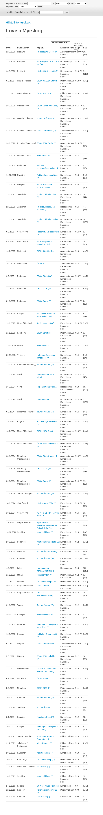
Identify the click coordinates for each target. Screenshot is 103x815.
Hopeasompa (43, 399)
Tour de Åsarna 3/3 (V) (47, 551)
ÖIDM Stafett (42, 678)
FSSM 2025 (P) (44, 288)
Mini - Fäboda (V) (44, 743)
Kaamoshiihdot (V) (45, 532)
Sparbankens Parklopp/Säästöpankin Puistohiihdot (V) (47, 525)
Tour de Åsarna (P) (45, 493)
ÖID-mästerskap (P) (46, 759)
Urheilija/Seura (32, 12)
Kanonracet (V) (43, 155)
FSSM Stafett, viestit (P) (47, 456)
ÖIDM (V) (41, 263)
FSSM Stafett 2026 (45, 118)
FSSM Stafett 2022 (45, 644)
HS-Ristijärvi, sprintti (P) (47, 71)
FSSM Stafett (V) (44, 276)
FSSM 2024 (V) (44, 468)
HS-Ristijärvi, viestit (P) (47, 52)
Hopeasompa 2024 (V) (47, 387)
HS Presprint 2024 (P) (46, 503)
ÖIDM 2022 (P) (43, 688)
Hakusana (22, 3)
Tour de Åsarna (43, 707)
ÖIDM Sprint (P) (44, 333)
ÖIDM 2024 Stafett (45, 431)
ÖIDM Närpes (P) (44, 93)
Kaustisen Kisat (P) (45, 717)
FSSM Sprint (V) (44, 301)
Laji (53, 3)
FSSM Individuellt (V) (46, 131)
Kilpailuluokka (12, 6)
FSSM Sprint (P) (44, 481)
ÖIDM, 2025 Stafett (45, 251)
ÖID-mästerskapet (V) (46, 582)
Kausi (71, 3)
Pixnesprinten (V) (44, 575)
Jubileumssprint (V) (45, 323)
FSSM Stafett (43, 586)
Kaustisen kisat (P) (45, 753)
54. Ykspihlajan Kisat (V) (48, 786)
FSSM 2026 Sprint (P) (46, 143)
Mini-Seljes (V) (43, 766)
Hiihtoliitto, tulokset (18, 22)
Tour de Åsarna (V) (45, 364)
